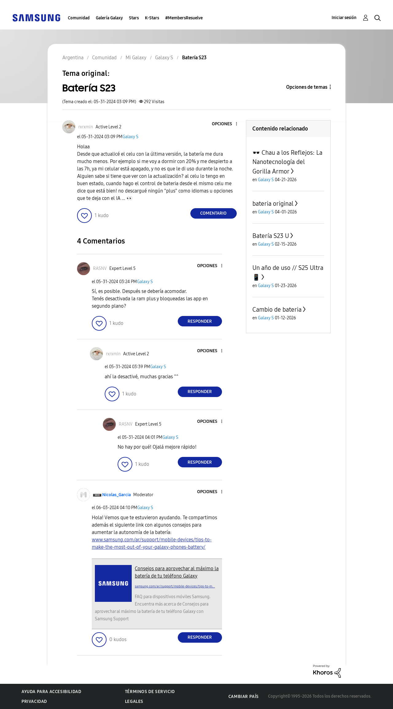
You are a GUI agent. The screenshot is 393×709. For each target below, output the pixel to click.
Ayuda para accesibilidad (51, 691)
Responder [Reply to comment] (200, 321)
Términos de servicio (150, 691)
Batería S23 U (270, 236)
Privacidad (34, 701)
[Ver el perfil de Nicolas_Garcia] (116, 494)
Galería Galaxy (109, 18)
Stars (134, 18)
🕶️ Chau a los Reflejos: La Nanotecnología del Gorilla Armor (287, 162)
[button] (226, 124)
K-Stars (152, 18)
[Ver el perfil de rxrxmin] (85, 127)
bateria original (273, 203)
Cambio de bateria (277, 309)
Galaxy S (130, 136)
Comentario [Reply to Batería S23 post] (213, 213)
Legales (134, 701)
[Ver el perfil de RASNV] (100, 268)
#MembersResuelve (184, 18)
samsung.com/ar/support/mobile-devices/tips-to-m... (175, 586)
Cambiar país (243, 696)
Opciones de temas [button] (306, 87)
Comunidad (79, 18)
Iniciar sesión (344, 17)
